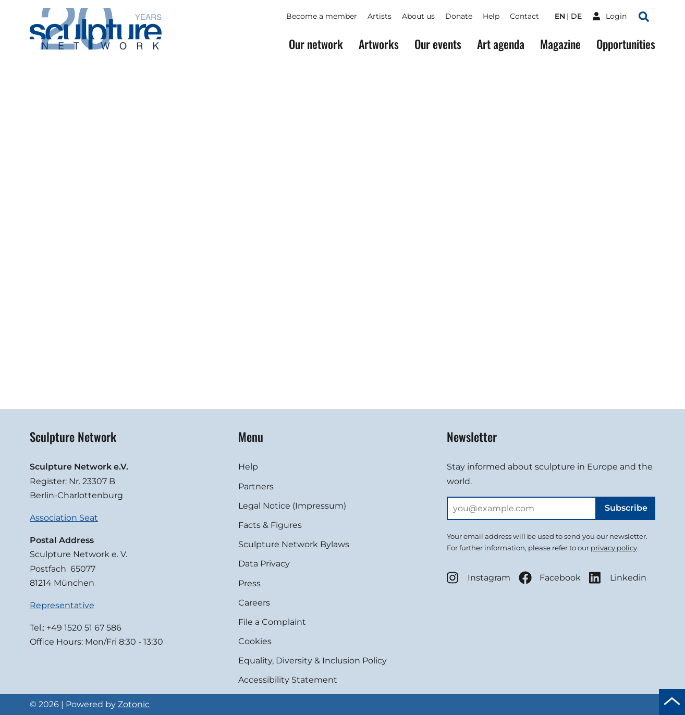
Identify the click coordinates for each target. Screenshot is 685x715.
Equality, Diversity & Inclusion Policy (312, 660)
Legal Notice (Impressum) (292, 506)
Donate (458, 16)
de (576, 16)
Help (491, 16)
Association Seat (64, 518)
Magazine (560, 44)
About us (418, 16)
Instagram (478, 577)
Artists (380, 16)
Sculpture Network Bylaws (293, 544)
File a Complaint (272, 622)
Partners (256, 486)
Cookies (255, 641)
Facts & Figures (270, 525)
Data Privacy (264, 564)
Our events (437, 44)
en (560, 16)
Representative (62, 605)
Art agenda (500, 44)
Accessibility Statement (287, 680)
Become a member (321, 16)
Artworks (379, 44)
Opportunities (625, 44)
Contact (524, 16)
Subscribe (626, 508)
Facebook (550, 577)
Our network (316, 44)
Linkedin (617, 577)
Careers (254, 603)
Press (249, 583)
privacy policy (614, 548)
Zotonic (134, 704)
